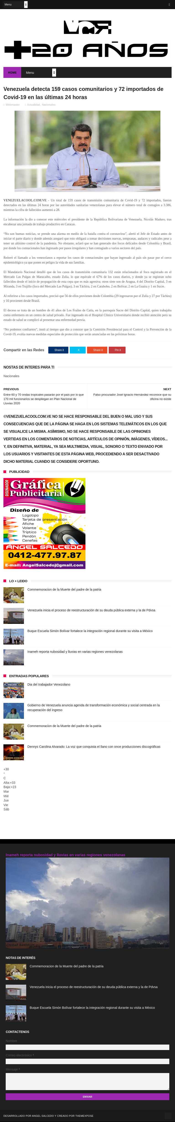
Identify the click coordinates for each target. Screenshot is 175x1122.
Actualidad (33, 105)
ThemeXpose (84, 1116)
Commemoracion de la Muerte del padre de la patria (64, 590)
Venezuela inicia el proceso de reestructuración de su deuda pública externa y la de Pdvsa (91, 610)
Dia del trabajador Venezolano (48, 685)
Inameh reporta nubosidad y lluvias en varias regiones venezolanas (75, 652)
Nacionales (48, 105)
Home (12, 72)
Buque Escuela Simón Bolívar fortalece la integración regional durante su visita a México (89, 631)
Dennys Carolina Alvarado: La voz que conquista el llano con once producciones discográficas (93, 747)
